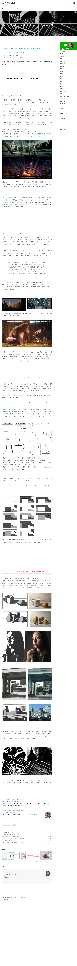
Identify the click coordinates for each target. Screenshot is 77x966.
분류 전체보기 (63, 51)
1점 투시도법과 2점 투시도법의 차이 (11, 898)
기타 (61, 81)
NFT (61, 111)
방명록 (16, 8)
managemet (63, 118)
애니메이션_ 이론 (63, 61)
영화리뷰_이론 (63, 64)
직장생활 (62, 76)
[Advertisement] (27, 233)
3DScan (61, 106)
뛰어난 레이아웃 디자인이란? (9, 904)
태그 (8, 8)
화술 (61, 78)
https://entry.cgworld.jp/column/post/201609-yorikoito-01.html (25, 48)
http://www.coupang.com (9, 862)
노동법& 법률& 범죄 (64, 96)
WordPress (62, 113)
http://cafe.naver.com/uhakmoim (11, 873)
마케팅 (61, 88)
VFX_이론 (62, 54)
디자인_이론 (62, 66)
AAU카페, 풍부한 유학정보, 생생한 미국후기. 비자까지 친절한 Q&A (20, 878)
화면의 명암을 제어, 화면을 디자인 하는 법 (12, 905)
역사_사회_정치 (63, 68)
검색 (70, 3)
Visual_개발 (6, 895)
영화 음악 (62, 59)
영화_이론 (62, 56)
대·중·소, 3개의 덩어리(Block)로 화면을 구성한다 (14, 902)
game (61, 86)
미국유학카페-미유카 (9, 876)
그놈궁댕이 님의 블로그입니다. (11, 937)
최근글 (61, 130)
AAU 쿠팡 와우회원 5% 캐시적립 (12, 865)
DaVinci (61, 108)
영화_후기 (62, 73)
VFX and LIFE (8, 3)
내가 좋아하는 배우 (64, 91)
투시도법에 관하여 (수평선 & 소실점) (11, 900)
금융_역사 (62, 71)
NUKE (61, 98)
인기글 (65, 130)
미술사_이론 (62, 101)
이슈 (61, 83)
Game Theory (63, 116)
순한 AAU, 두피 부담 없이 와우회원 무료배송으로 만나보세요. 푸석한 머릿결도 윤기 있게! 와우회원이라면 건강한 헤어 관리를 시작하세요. (27, 867)
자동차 (61, 93)
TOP (74, 961)
